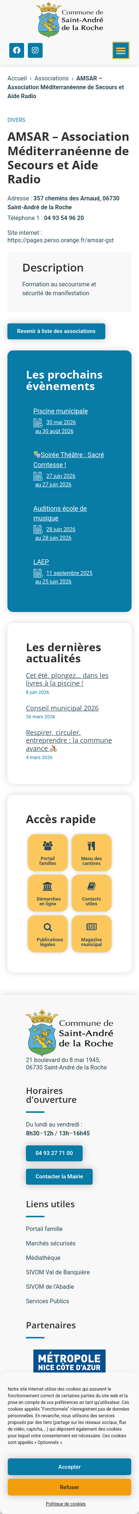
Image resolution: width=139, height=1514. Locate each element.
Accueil (17, 78)
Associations (51, 78)
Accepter (69, 1467)
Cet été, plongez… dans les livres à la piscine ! (67, 679)
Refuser (69, 1487)
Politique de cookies (66, 1504)
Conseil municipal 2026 (62, 707)
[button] (121, 50)
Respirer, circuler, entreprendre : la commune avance (69, 740)
